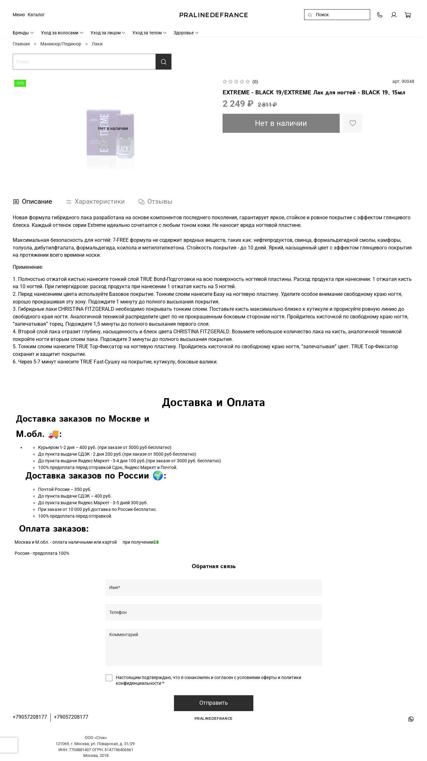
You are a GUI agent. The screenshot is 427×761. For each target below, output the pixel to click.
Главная (21, 43)
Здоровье (186, 32)
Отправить (213, 703)
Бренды (23, 32)
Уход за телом (149, 32)
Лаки (97, 43)
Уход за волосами (62, 32)
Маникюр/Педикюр (60, 43)
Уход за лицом (108, 32)
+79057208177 (30, 717)
